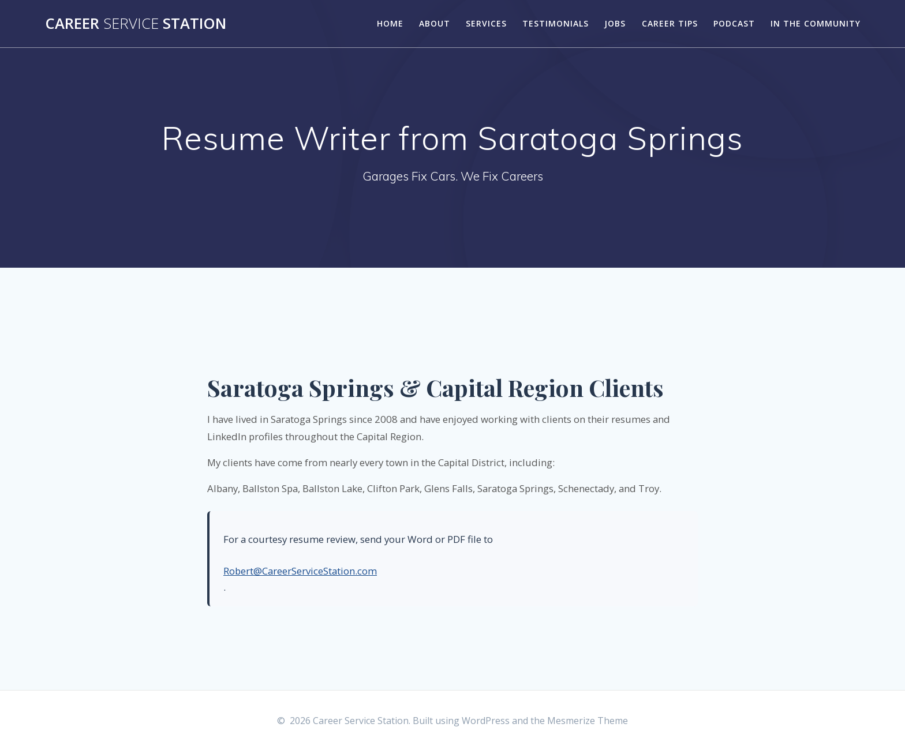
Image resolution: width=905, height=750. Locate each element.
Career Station (135, 23)
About (434, 23)
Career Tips (670, 23)
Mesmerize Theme (587, 720)
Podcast (734, 23)
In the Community (816, 23)
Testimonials (555, 23)
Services (486, 23)
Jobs (615, 23)
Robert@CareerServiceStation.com (300, 571)
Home (390, 23)
